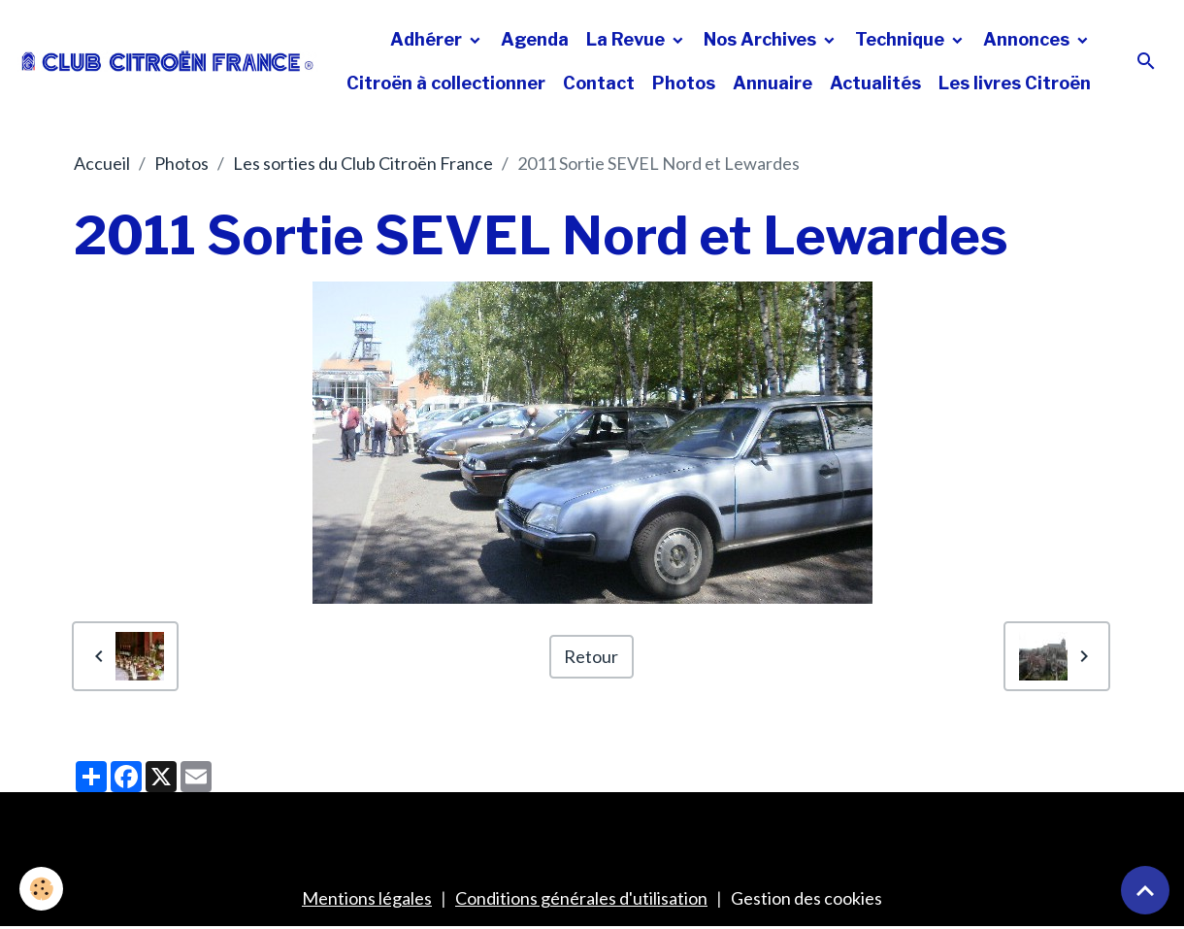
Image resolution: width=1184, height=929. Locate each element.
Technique (901, 39)
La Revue (627, 39)
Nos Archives (762, 39)
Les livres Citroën (1014, 83)
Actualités (875, 83)
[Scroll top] (1145, 890)
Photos (683, 83)
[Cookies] (41, 889)
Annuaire (772, 83)
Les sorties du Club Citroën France (363, 163)
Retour (591, 656)
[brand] (167, 61)
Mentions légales (367, 898)
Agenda (535, 39)
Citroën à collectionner (445, 83)
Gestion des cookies (806, 898)
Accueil (102, 163)
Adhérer (428, 39)
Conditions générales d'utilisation (581, 898)
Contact (599, 83)
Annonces (1028, 39)
